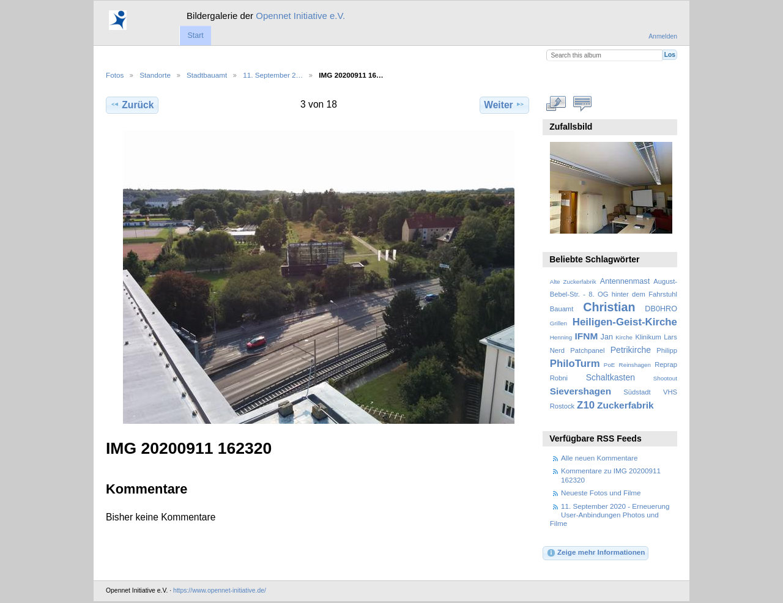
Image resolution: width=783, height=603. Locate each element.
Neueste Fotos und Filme (601, 493)
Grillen (558, 323)
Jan (607, 337)
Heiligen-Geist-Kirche (625, 322)
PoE (609, 364)
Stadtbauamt (207, 75)
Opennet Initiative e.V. (300, 15)
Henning (561, 337)
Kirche (624, 337)
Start (195, 35)
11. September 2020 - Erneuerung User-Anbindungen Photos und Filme (610, 515)
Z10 (586, 405)
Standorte (155, 75)
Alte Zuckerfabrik (573, 281)
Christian (609, 307)
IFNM (586, 336)
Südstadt (636, 392)
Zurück (132, 104)
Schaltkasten (610, 377)
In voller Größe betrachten (556, 103)
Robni (559, 378)
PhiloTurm (575, 363)
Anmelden (662, 36)
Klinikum (648, 337)
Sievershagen (580, 391)
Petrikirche (630, 350)
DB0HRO (661, 309)
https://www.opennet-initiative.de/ (219, 590)
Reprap (666, 364)
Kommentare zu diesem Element (583, 103)
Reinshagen (635, 364)
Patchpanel (587, 350)
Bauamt (562, 309)
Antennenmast (625, 281)
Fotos (115, 75)
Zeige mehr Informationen (595, 553)
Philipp (666, 350)
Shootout (665, 378)
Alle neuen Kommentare (599, 458)
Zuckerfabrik (625, 405)
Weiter (504, 104)
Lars (670, 337)
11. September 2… (273, 75)
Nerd (557, 350)
